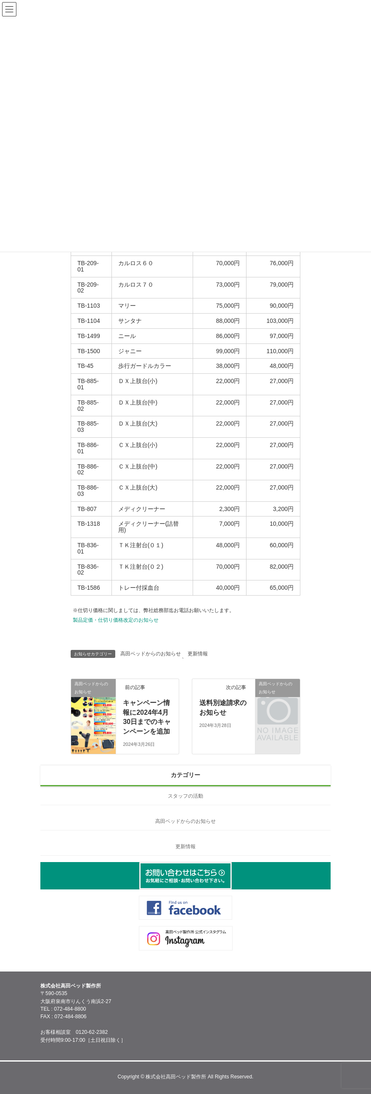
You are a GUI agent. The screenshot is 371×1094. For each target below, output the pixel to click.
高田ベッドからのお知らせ (150, 654)
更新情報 (198, 654)
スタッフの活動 (185, 796)
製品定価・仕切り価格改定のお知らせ (116, 620)
